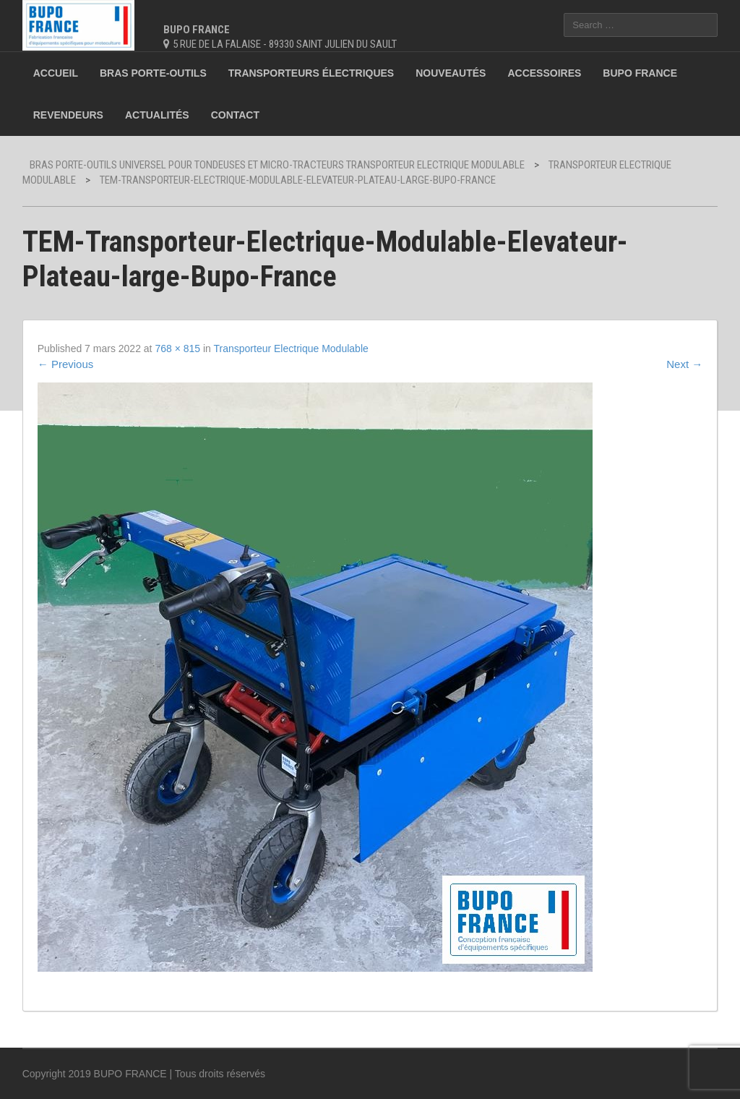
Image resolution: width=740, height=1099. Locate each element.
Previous (66, 364)
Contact (235, 115)
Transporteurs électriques (311, 73)
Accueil (55, 73)
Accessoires (544, 73)
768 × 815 (177, 348)
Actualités (157, 115)
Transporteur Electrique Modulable (291, 348)
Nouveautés (451, 73)
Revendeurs (68, 115)
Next (684, 364)
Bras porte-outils (153, 73)
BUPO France (640, 73)
